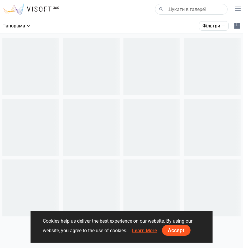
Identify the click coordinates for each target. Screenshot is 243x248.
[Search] (191, 9)
